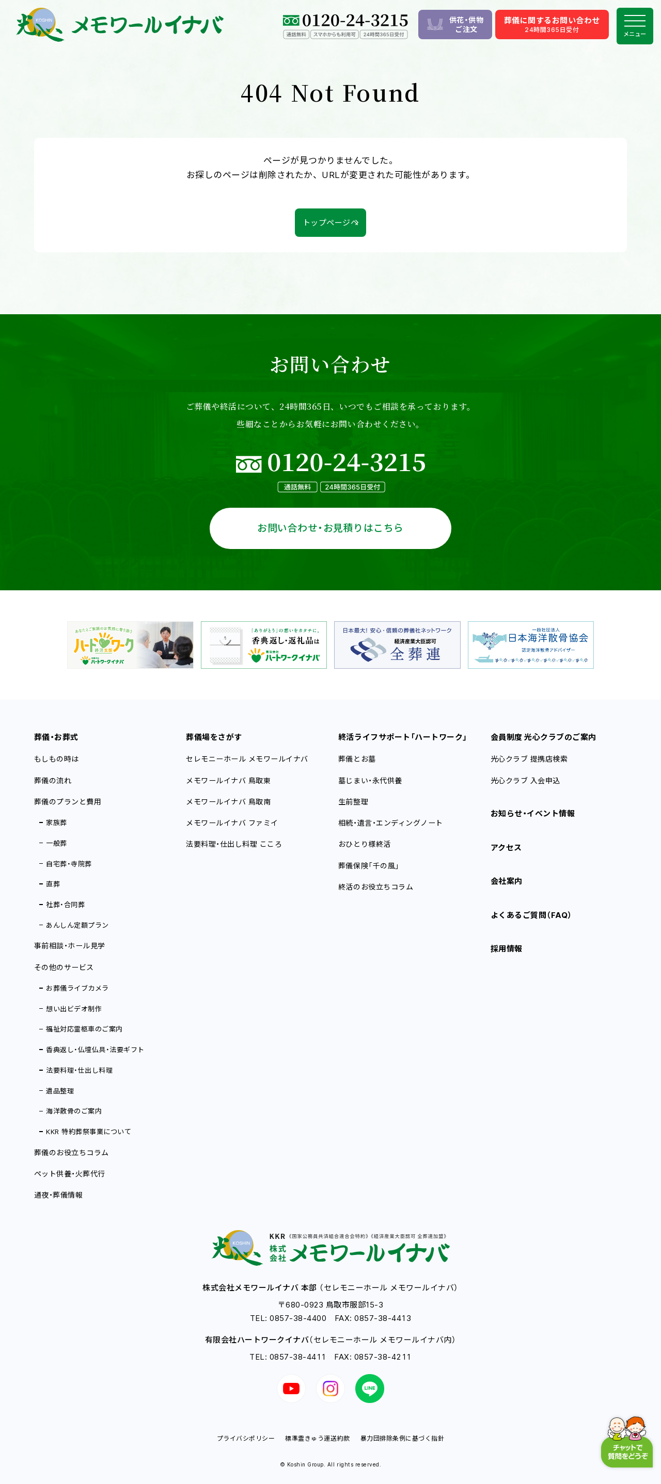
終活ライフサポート (402, 737)
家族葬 (56, 822)
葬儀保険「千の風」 (369, 865)
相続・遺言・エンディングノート (390, 822)
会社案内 (507, 881)
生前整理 (353, 801)
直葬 (53, 884)
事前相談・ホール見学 (69, 945)
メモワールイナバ (228, 780)
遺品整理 (60, 1091)
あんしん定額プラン (77, 925)
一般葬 (56, 843)
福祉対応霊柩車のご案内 (84, 1029)
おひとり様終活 (364, 844)
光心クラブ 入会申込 (525, 780)
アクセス (506, 847)
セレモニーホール (247, 758)
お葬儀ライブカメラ (77, 988)
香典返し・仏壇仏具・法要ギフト (95, 1049)
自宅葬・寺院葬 (69, 864)
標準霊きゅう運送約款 (317, 1438)
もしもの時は (56, 758)
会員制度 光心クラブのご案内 (543, 737)
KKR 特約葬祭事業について (88, 1131)
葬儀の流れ (53, 780)
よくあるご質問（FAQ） (531, 915)
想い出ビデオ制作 (74, 1009)
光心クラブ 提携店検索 (529, 758)
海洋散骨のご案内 (74, 1111)
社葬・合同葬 (65, 904)
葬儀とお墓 (357, 758)
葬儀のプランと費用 (68, 801)
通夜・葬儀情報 (58, 1194)
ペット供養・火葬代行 (69, 1173)
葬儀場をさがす (214, 737)
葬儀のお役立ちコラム (71, 1152)
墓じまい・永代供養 (370, 780)
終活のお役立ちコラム (375, 886)
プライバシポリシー (246, 1438)
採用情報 (507, 949)
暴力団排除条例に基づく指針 (402, 1438)
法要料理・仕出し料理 (79, 1070)
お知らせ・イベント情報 (533, 813)
